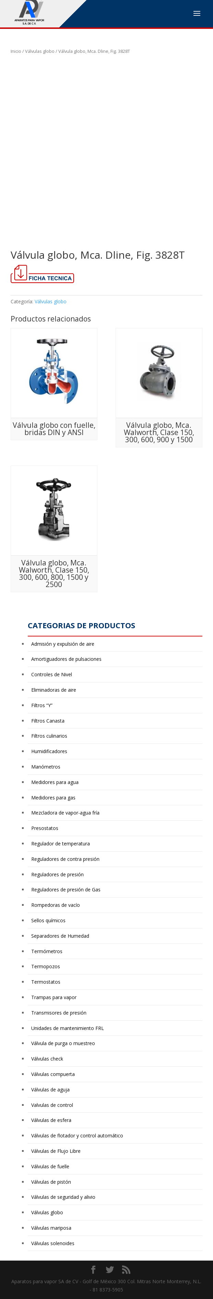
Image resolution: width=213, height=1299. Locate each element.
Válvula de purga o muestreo (63, 1043)
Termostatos (45, 982)
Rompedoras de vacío (55, 905)
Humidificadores (49, 751)
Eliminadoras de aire (53, 690)
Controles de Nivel (51, 674)
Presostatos (44, 828)
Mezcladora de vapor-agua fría (65, 812)
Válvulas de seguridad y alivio (63, 1197)
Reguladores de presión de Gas (65, 889)
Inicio (16, 51)
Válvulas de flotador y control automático (77, 1135)
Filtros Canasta (47, 720)
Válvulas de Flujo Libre (56, 1151)
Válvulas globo (40, 51)
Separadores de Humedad (60, 936)
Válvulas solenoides (52, 1243)
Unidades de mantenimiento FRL (67, 1028)
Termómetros (46, 951)
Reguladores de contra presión (65, 859)
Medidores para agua (55, 782)
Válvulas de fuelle (50, 1166)
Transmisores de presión (58, 1012)
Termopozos (45, 966)
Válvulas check (47, 1058)
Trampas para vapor (53, 997)
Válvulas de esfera (51, 1120)
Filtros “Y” (41, 705)
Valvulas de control (52, 1105)
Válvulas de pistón (51, 1182)
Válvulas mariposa (51, 1228)
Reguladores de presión (57, 874)
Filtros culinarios (49, 736)
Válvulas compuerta (53, 1074)
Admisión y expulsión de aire (62, 644)
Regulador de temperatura (60, 843)
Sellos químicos (48, 920)
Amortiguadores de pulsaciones (66, 659)
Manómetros (45, 766)
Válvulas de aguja (50, 1089)
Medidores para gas (53, 797)
